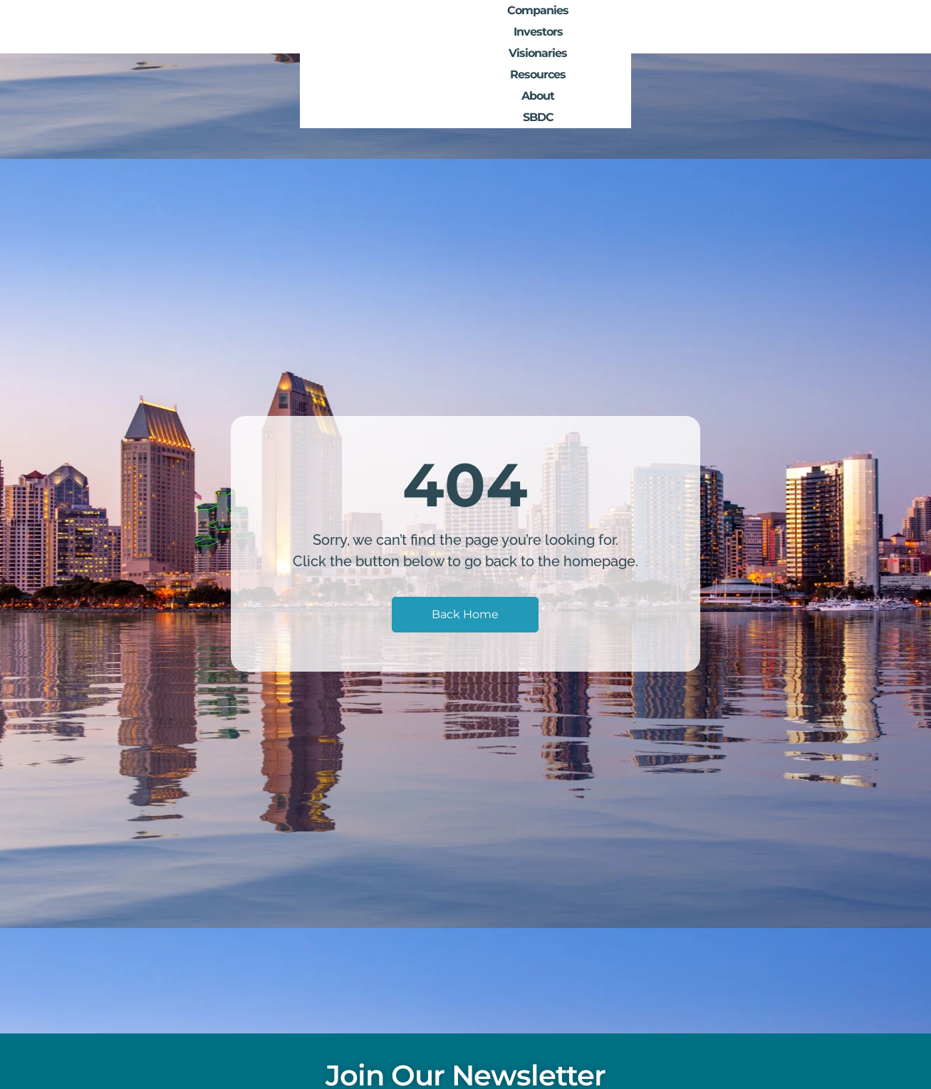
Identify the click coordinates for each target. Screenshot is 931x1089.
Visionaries (638, 26)
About (785, 26)
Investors (561, 26)
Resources (718, 26)
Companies (483, 26)
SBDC (839, 26)
